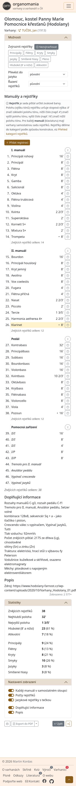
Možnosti (14, 37)
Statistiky (14, 602)
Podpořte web (12, 781)
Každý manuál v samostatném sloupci (41, 691)
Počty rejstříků (25, 695)
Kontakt (32, 781)
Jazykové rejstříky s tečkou (33, 700)
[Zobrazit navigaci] (69, 6)
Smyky (51, 53)
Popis (19, 712)
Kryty (40, 53)
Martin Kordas (22, 761)
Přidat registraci (17, 142)
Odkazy (18, 775)
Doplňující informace (30, 708)
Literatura (33, 775)
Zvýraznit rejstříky (20, 47)
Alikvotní (41, 65)
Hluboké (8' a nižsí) (21, 65)
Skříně (27, 770)
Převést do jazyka (15, 74)
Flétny (29, 53)
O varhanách (11, 770)
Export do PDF (23, 723)
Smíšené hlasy (29, 59)
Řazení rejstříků (14, 84)
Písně (6, 775)
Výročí (47, 769)
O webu (48, 775)
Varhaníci (60, 769)
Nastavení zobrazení (22, 682)
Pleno (45, 59)
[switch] (11, 690)
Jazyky (13, 59)
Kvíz (37, 770)
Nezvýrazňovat (46, 47)
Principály (16, 53)
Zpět (58, 723)
